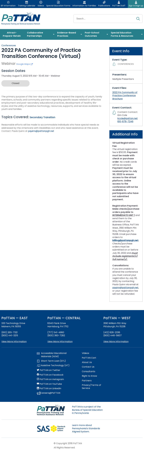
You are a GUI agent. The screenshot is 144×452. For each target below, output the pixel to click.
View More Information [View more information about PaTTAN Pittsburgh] (116, 341)
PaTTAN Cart (89, 357)
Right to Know (89, 376)
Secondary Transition (42, 117)
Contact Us (88, 366)
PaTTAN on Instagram (50, 379)
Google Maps (24, 64)
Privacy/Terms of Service (91, 387)
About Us (87, 362)
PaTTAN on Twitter (48, 370)
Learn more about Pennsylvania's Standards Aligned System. (86, 428)
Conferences (8, 45)
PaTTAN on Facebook (50, 374)
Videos (85, 353)
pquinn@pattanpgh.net (41, 131)
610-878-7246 (125, 121)
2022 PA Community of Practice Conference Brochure (124, 95)
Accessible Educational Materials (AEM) (52, 355)
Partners (87, 380)
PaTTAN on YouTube (49, 384)
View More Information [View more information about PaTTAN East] (14, 341)
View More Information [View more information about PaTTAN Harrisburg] (60, 341)
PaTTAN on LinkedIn (49, 388)
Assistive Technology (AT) (53, 365)
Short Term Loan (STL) (51, 360)
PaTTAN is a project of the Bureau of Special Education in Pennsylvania (87, 410)
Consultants (88, 371)
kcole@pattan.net (127, 118)
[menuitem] (13, 34)
